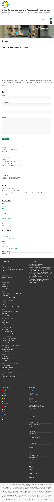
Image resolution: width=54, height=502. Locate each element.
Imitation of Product (6, 322)
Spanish (5, 398)
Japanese (5, 409)
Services (36, 489)
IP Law (30, 453)
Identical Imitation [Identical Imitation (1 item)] (46, 275)
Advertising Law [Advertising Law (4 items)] (34, 266)
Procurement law (32, 443)
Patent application (33, 457)
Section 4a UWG (5, 354)
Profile (13, 496)
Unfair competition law (7, 369)
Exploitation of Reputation (7, 300)
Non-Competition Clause (19, 488)
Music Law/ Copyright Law (34, 455)
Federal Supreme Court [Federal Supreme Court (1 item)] (32, 273)
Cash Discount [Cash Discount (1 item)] (48, 267)
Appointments (27, 500)
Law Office (9, 496)
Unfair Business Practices (7, 367)
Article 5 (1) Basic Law (6, 267)
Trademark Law (32, 462)
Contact (3, 499)
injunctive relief (5, 329)
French (4, 395)
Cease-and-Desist (5, 275)
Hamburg (4, 216)
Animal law (31, 420)
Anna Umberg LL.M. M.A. (8, 239)
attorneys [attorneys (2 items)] (31, 267)
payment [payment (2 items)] (31, 277)
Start (4, 487)
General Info (4, 309)
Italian (4, 401)
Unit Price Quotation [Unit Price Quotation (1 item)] (46, 280)
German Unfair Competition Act (8, 315)
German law (4, 313)
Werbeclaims (4, 381)
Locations (8, 499)
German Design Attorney (34, 422)
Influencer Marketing (6, 327)
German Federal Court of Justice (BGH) (10, 311)
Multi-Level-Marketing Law (35, 488)
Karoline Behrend (6, 246)
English (4, 393)
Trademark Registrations (8, 489)
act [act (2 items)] (36, 264)
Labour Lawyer (32, 429)
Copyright (4, 284)
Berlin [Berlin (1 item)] (35, 267)
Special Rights (21, 487)
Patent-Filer (31, 459)
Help (31, 496)
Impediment (4, 324)
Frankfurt (4, 213)
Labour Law (31, 477)
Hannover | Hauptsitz (7, 218)
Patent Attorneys (32, 433)
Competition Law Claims (45, 488)
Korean (4, 414)
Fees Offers (22, 492)
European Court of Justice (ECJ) (9, 297)
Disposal (5, 497)
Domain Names (31, 489)
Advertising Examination (6, 491)
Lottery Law (27, 488)
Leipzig (3, 221)
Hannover (38, 499)
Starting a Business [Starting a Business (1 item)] (36, 279)
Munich (3, 223)
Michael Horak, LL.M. (7, 234)
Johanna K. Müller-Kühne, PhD (9, 248)
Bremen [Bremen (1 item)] (40, 267)
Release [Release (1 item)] (34, 277)
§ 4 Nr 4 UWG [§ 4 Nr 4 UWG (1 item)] (34, 282)
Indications (48, 492)
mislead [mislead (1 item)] (44, 276)
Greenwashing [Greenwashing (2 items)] (32, 275)
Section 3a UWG (5, 351)
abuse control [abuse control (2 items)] (32, 264)
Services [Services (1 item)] (50, 277)
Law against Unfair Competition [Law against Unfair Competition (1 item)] (38, 276)
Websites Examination (31, 491)
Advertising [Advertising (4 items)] (42, 264)
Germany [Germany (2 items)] (48, 273)
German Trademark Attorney (35, 424)
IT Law (30, 469)
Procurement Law (5, 347)
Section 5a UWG (5, 358)
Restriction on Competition (7, 349)
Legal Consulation (42, 489)
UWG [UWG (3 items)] (30, 282)
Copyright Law (16, 489)
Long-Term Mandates (41, 492)
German (5, 390)
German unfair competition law (8, 318)
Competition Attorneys (7, 493)
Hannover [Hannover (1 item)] (41, 275)
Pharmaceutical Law (29, 487)
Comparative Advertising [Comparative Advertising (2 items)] (35, 269)
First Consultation (28, 492)
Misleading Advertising (7, 331)
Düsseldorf (4, 211)
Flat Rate (34, 492)
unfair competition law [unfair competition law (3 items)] (36, 280)
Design (3, 291)
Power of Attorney (36, 496)
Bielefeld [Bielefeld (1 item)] (37, 267)
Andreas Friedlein (6, 251)
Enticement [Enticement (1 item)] (45, 272)
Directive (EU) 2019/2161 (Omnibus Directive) (12, 293)
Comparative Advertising (7, 277)
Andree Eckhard (5, 241)
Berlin (3, 203)
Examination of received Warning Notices (44, 491)
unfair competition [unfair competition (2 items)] (44, 279)
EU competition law (6, 295)
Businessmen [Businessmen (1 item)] (44, 267)
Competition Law (5, 282)
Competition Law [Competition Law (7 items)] (36, 270)
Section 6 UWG (5, 360)
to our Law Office (32, 408)
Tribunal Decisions (14, 497)
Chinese (5, 417)
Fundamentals (15, 487)
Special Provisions (6, 365)
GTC (23, 496)
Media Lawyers (32, 431)
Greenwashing (5, 320)
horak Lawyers (32, 426)
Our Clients (27, 496)
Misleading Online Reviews (7, 336)
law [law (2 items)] (31, 276)
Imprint (16, 496)
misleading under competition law (9, 338)
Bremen (3, 208)
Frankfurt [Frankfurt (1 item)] (38, 273)
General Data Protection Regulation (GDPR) (11, 306)
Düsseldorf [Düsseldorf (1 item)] (39, 272)
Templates (43, 496)
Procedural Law (11, 488)
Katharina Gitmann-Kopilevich (9, 244)
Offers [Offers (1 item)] (47, 276)
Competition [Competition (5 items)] (46, 269)
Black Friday (4, 273)
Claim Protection (23, 491)
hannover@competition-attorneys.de (37, 406)
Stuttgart (4, 225)
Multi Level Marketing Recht (8, 340)
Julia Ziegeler (5, 236)
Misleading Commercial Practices (9, 333)
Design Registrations (23, 489)
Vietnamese (6, 411)
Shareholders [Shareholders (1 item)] (31, 279)
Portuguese (5, 403)
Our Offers (48, 489)
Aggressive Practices (6, 264)
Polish (4, 406)
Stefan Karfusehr (6, 253)
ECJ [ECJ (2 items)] (42, 272)
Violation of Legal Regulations (8, 376)
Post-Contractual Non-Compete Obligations (11, 345)
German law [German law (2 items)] (43, 273)
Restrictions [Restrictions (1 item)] (47, 277)
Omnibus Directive (6, 342)
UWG (3, 374)
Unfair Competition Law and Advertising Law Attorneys (26, 10)
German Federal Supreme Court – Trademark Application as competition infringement (34, 497)
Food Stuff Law (5, 302)
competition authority (6, 279)
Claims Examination (15, 491)
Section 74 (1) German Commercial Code (11, 363)
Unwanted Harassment (7, 372)
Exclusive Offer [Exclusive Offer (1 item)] (49, 272)
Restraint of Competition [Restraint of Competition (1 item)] (40, 277)
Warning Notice (5, 378)
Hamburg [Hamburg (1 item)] (37, 275)
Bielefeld (4, 206)
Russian (5, 419)
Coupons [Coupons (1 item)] (45, 270)
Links (9, 497)
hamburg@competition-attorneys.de (12, 165)
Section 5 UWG (5, 356)
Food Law (31, 450)
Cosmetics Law (5, 286)
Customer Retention (6, 288)
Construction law (32, 441)
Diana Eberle (43, 495)
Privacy (20, 496)
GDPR (3, 304)
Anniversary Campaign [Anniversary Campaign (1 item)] (44, 266)
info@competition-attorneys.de (36, 405)
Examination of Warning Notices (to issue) (11, 492)
